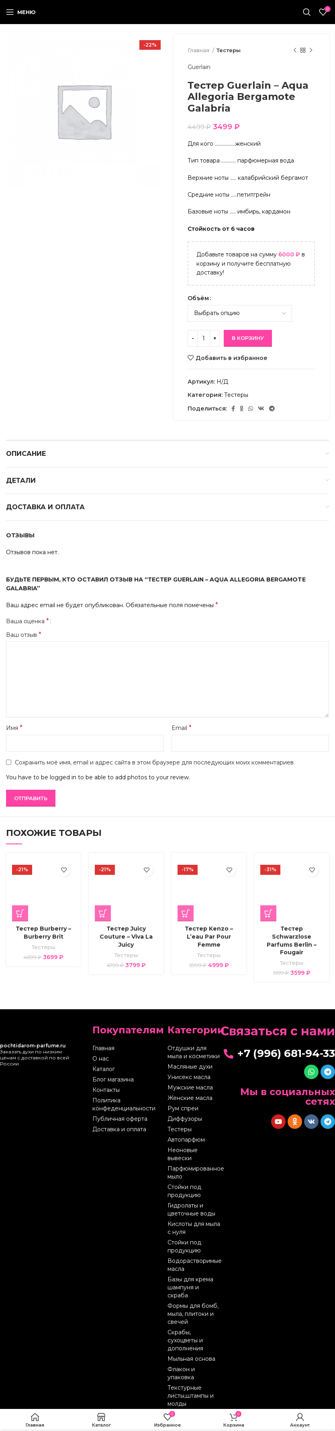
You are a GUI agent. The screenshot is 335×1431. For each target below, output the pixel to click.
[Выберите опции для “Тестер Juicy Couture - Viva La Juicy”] (103, 913)
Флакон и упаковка (181, 1373)
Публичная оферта (119, 1118)
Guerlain (199, 67)
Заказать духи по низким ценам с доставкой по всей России (34, 1055)
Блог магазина (113, 1079)
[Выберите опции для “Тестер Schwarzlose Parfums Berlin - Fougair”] (268, 913)
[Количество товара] (204, 338)
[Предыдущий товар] (295, 51)
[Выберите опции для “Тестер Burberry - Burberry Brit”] (20, 913)
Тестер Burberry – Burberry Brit (43, 932)
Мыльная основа (191, 1358)
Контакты (106, 1090)
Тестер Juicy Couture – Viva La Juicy (126, 936)
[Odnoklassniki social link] (241, 408)
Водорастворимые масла (194, 1264)
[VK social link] (261, 408)
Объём (198, 298)
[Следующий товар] (311, 51)
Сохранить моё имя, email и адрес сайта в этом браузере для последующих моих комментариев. (155, 762)
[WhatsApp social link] (250, 408)
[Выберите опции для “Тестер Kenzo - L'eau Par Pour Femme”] (186, 913)
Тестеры (229, 50)
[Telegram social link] (272, 408)
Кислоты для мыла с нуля (194, 1228)
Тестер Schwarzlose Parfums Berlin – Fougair (292, 940)
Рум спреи (183, 1108)
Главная (199, 50)
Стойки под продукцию (184, 1191)
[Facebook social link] (233, 408)
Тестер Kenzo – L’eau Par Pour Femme (209, 936)
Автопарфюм (186, 1139)
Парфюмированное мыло (194, 1172)
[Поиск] (307, 12)
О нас (100, 1058)
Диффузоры (185, 1118)
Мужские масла (190, 1087)
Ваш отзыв (23, 634)
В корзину (248, 338)
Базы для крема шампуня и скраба (190, 1287)
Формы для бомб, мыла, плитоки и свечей (193, 1313)
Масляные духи (190, 1066)
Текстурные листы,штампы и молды (191, 1395)
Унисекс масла (189, 1077)
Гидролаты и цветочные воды (191, 1209)
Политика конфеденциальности (123, 1104)
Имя (14, 728)
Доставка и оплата (119, 1129)
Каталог (103, 1069)
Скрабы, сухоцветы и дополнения (185, 1340)
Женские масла (190, 1098)
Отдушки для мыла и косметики (194, 1052)
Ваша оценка (27, 621)
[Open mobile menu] (21, 12)
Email (182, 728)
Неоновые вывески (183, 1154)
